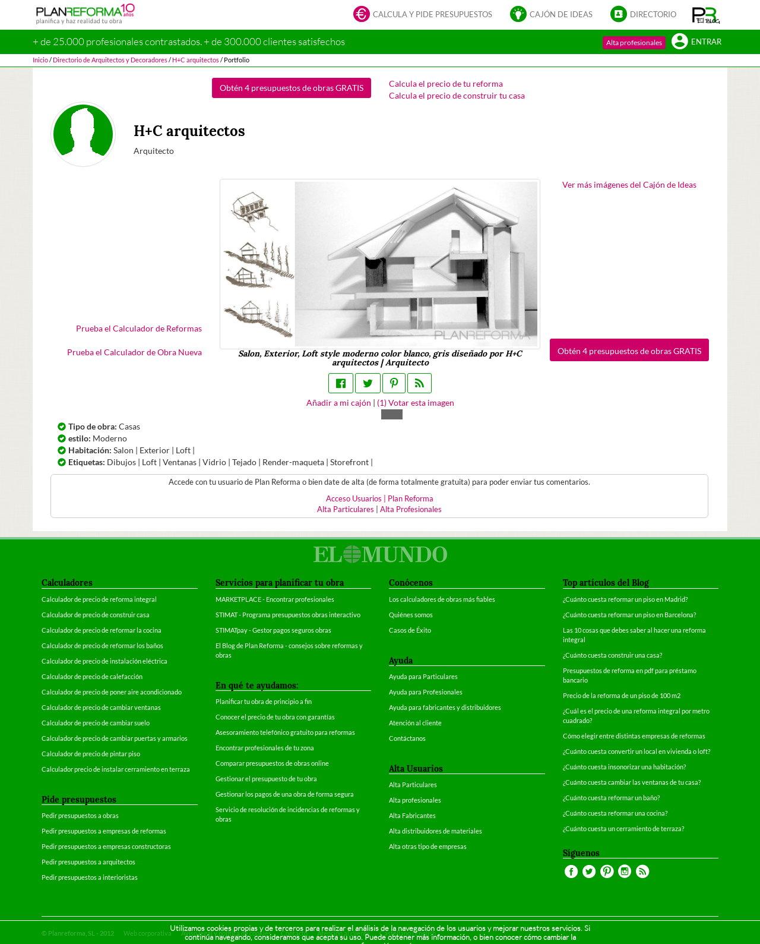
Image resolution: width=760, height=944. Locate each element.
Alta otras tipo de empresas (428, 846)
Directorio (643, 15)
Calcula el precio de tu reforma (446, 83)
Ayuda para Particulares (423, 676)
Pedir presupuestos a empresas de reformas (104, 831)
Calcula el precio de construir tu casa (457, 95)
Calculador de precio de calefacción (92, 676)
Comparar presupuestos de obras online (272, 763)
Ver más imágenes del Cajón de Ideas (629, 184)
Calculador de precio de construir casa (96, 614)
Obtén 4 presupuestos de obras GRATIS (291, 88)
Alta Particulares (345, 509)
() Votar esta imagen (415, 402)
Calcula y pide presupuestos (422, 15)
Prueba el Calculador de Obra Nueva (134, 352)
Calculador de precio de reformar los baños (102, 645)
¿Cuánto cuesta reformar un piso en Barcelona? (629, 614)
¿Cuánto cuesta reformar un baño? (611, 797)
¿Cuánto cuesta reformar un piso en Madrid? (625, 599)
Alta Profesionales (411, 509)
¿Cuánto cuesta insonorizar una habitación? (624, 767)
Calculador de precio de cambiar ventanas (101, 707)
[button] (706, 15)
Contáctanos (407, 738)
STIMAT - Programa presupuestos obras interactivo (288, 614)
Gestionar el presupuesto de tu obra (266, 778)
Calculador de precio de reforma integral (99, 599)
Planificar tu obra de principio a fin (264, 701)
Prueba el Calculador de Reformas (139, 328)
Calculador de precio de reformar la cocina (102, 630)
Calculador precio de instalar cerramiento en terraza (116, 769)
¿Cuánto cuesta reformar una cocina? (615, 813)
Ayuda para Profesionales (426, 692)
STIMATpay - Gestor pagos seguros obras (273, 630)
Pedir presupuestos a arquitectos (88, 862)
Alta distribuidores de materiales (435, 831)
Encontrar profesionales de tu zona (265, 748)
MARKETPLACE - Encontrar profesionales (275, 599)
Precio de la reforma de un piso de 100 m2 (621, 695)
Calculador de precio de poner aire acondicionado (112, 692)
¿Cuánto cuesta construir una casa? (612, 655)
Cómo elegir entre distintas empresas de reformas (634, 736)
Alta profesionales (634, 42)
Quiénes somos (411, 614)
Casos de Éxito (410, 630)
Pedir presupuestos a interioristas (90, 877)
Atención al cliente (415, 723)
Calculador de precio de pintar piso (91, 753)
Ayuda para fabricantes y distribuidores (445, 707)
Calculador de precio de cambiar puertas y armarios (115, 738)
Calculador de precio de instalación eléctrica (104, 661)
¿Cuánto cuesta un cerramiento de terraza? (623, 828)
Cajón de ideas (551, 15)
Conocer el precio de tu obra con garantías (275, 717)
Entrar (696, 42)
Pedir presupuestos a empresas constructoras (106, 846)
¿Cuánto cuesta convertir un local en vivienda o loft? (636, 751)
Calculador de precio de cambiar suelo (96, 723)
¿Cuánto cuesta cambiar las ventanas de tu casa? (632, 782)
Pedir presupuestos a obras (80, 815)
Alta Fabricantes (412, 815)
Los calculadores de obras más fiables (442, 599)
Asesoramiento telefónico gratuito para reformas (285, 732)
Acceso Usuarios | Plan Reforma (379, 498)
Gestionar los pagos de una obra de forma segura (285, 794)
